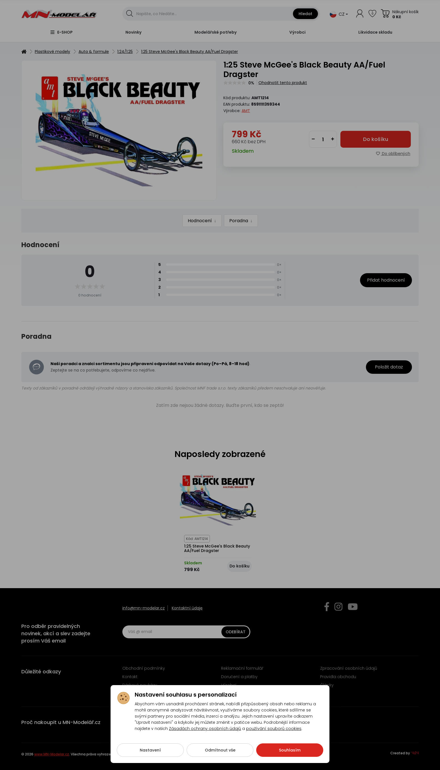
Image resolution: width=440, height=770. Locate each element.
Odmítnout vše (220, 754)
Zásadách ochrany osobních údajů (205, 733)
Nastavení (150, 754)
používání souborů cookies (273, 733)
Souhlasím (290, 754)
